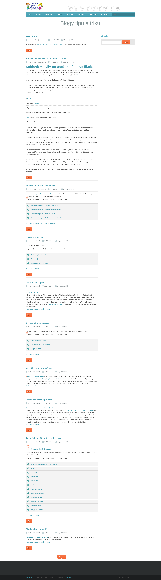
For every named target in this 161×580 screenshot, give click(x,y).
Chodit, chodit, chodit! (36, 529)
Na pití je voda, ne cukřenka (39, 368)
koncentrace (39, 103)
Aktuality (59, 14)
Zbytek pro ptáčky (34, 237)
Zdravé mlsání (31, 408)
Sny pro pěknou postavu (37, 323)
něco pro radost (58, 45)
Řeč (28, 117)
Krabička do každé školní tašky (40, 186)
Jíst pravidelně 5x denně (41, 449)
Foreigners (105, 14)
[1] (78, 75)
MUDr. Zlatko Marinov (33, 269)
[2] (51, 145)
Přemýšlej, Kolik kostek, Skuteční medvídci (56, 379)
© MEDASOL (70, 577)
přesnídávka (41, 45)
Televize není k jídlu (35, 282)
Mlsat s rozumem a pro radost (40, 400)
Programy (48, 14)
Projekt (38, 14)
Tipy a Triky (81, 14)
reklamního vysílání (55, 304)
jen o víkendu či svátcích (48, 408)
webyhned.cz (30, 577)
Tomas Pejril (36, 241)
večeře (48, 45)
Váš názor (93, 14)
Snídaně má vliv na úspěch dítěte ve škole (46, 58)
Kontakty (70, 14)
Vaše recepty (32, 36)
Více (28, 50)
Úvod (29, 14)
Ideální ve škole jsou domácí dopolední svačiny (41, 194)
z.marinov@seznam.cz (39, 40)
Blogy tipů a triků (68, 40)
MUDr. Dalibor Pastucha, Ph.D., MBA (38, 309)
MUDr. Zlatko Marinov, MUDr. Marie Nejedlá (40, 223)
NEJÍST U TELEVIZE (33, 293)
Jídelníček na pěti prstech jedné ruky (43, 438)
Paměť (29, 98)
